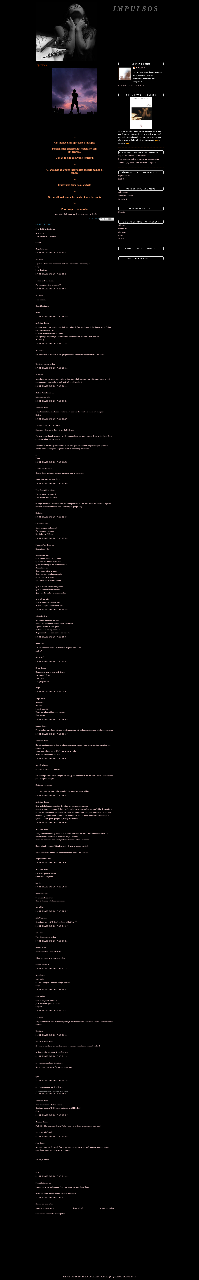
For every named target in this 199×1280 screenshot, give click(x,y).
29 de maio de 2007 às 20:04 (52, 862)
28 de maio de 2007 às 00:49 (52, 386)
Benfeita (121, 212)
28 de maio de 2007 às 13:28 (52, 538)
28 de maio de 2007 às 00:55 (52, 401)
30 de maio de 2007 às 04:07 (52, 926)
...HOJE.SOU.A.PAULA (46, 426)
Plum (38, 643)
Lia (37, 1017)
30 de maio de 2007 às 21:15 (52, 1011)
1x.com (121, 239)
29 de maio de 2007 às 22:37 (52, 911)
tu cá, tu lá (122, 199)
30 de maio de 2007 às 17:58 (52, 968)
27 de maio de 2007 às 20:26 (52, 316)
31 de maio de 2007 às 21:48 (52, 1176)
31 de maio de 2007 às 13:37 (52, 1115)
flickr (120, 235)
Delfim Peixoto (42, 393)
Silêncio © (40, 523)
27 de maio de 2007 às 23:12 (52, 368)
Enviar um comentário (45, 1204)
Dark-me (39, 893)
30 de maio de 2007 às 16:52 (52, 941)
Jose (37, 1143)
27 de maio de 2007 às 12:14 (52, 253)
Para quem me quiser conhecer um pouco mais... (138, 159)
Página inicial (77, 1208)
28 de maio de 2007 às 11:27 (52, 419)
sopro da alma (124, 175)
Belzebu (39, 1122)
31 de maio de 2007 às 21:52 (52, 1197)
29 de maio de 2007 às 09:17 (52, 734)
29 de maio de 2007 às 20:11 (52, 887)
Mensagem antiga (106, 1208)
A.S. (37, 350)
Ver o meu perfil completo (132, 86)
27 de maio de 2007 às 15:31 (52, 274)
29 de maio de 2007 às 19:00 (52, 822)
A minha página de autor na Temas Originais (137, 162)
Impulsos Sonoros (125, 195)
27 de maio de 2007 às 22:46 (52, 343)
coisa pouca (123, 192)
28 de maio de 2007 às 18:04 (52, 637)
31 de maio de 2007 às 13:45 (52, 1136)
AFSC (38, 918)
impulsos (140, 68)
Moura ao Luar (42, 281)
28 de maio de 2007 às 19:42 (52, 661)
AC (37, 295)
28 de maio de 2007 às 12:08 (52, 483)
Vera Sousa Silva (43, 490)
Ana (37, 975)
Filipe (38, 698)
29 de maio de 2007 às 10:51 (52, 795)
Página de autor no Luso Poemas (132, 155)
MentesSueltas (42, 469)
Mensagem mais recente (46, 1208)
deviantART (123, 228)
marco (38, 996)
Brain (38, 668)
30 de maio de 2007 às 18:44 (52, 989)
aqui (157, 140)
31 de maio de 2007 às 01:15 (52, 1056)
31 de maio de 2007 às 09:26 (52, 1080)
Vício (38, 375)
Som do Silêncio (42, 229)
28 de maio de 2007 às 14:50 (52, 609)
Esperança (41, 64)
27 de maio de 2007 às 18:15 (52, 289)
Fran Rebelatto (42, 1042)
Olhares (121, 225)
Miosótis (39, 616)
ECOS (121, 179)
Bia (37, 259)
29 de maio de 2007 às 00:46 (52, 719)
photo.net (122, 232)
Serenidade (40, 1183)
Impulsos (136, 9)
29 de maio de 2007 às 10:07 (52, 758)
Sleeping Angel (42, 545)
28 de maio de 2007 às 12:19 (52, 517)
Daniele (39, 765)
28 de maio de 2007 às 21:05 (52, 692)
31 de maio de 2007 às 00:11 (52, 1035)
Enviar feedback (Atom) (56, 1214)
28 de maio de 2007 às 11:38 (52, 462)
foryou (38, 726)
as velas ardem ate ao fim (46, 1063)
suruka (38, 948)
